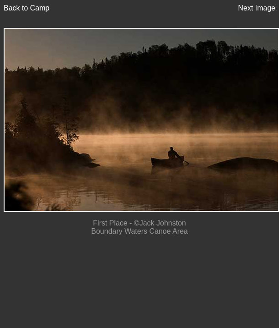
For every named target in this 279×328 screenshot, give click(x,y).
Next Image (256, 8)
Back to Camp (26, 8)
